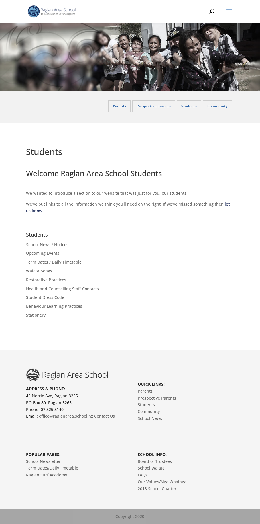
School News (150, 418)
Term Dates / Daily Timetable (54, 262)
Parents (119, 106)
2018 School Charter (157, 488)
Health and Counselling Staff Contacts (62, 288)
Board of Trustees (155, 461)
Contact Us (104, 416)
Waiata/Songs (39, 271)
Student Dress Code (45, 297)
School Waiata (151, 468)
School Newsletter (43, 461)
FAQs (142, 475)
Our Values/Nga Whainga (162, 481)
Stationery (36, 315)
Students (189, 106)
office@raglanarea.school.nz (66, 416)
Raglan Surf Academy (46, 475)
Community (217, 106)
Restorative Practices (46, 280)
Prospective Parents (154, 106)
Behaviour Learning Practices (54, 306)
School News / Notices (47, 244)
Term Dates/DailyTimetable (52, 468)
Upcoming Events (42, 253)
